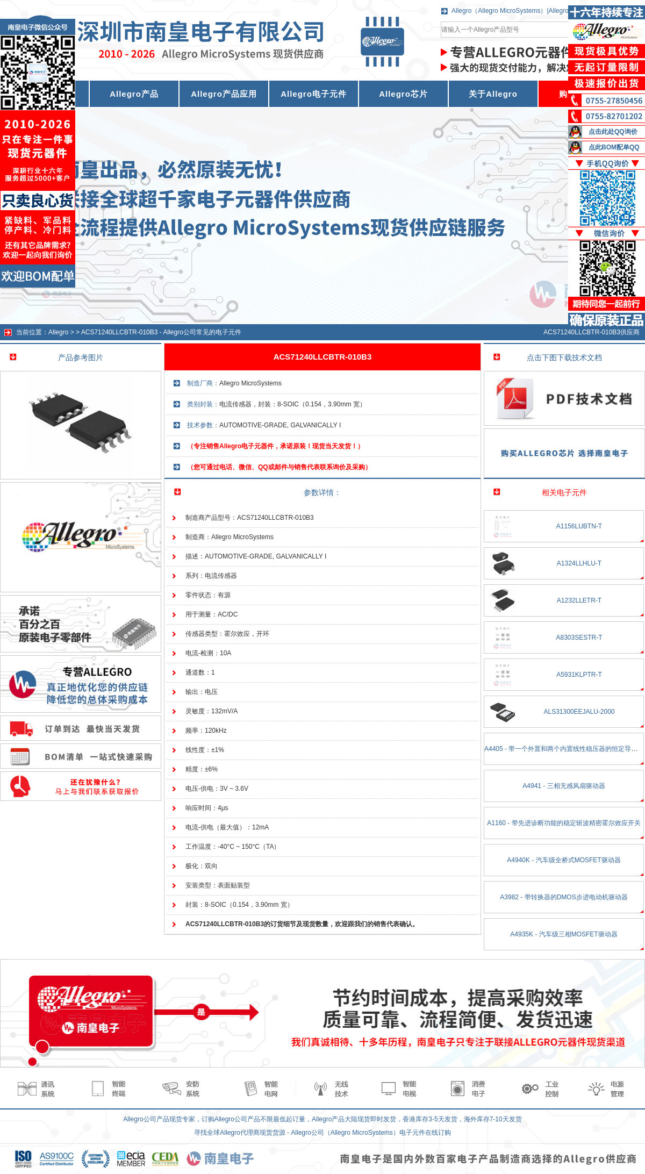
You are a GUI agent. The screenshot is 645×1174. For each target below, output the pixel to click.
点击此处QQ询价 (613, 131)
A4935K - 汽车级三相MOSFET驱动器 (563, 934)
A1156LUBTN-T (579, 526)
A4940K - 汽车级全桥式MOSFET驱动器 (563, 860)
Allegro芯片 (403, 93)
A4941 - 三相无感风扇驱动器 (563, 786)
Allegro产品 (134, 93)
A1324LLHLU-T (579, 563)
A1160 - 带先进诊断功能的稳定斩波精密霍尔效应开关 (563, 823)
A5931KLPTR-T (579, 674)
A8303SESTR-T (579, 637)
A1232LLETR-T (579, 600)
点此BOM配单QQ (614, 147)
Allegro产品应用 (224, 93)
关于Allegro (493, 93)
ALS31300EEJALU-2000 (578, 711)
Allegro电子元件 (314, 93)
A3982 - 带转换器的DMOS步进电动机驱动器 (563, 897)
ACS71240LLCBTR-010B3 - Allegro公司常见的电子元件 (161, 332)
